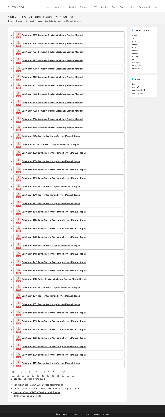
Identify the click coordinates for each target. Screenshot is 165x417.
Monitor (135, 53)
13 (13, 375)
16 (28, 375)
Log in (134, 84)
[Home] (10, 21)
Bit (86, 414)
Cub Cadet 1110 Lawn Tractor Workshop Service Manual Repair (54, 178)
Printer (135, 50)
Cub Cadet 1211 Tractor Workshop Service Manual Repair (51, 203)
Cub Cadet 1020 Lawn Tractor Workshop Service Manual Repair (54, 152)
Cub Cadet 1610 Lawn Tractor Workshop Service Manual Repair (54, 321)
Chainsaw (136, 69)
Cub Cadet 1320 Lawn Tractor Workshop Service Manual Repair (54, 237)
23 (63, 375)
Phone (134, 44)
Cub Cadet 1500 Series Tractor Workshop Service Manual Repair (54, 279)
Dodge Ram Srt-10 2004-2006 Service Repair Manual (38, 384)
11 (57, 371)
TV (133, 38)
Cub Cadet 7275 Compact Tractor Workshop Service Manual (52, 110)
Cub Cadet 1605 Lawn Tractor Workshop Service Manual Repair (54, 312)
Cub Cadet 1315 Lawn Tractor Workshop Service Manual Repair (54, 228)
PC (133, 59)
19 (43, 375)
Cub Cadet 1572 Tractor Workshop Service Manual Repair (51, 304)
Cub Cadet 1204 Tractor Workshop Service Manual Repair (51, 186)
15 (23, 375)
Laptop (135, 56)
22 (58, 375)
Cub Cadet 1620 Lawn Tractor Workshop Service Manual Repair (54, 337)
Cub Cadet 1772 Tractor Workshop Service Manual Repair (51, 363)
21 (53, 375)
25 (73, 375)
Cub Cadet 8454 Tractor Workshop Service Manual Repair (51, 136)
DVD (134, 41)
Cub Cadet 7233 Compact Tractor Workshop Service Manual (52, 43)
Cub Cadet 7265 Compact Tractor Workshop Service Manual (52, 77)
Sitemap (106, 414)
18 (38, 375)
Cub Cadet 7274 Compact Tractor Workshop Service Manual (52, 102)
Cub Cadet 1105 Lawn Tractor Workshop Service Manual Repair (54, 169)
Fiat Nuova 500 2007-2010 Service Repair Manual (36, 392)
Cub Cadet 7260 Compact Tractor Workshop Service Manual (52, 68)
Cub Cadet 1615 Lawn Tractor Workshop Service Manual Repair (54, 329)
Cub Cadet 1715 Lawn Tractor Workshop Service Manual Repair (54, 346)
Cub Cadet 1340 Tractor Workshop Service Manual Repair (51, 245)
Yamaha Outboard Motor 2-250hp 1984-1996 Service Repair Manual (46, 388)
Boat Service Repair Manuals (27, 395)
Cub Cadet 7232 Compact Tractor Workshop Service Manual (52, 35)
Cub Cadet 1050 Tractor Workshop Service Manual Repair (51, 161)
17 (33, 375)
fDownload (16, 7)
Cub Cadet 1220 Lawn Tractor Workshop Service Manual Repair (54, 220)
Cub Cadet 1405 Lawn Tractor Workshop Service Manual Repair (54, 253)
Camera (135, 35)
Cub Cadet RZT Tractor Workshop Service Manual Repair (50, 144)
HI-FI (134, 47)
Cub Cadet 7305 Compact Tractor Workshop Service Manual (52, 127)
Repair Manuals (77, 414)
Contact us (97, 414)
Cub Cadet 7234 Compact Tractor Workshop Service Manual (52, 51)
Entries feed (137, 87)
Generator (136, 62)
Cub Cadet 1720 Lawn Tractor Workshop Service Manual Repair (54, 354)
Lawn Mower (137, 66)
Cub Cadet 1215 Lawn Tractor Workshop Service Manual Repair (54, 211)
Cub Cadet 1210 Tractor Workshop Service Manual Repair (51, 194)
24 (68, 375)
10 (52, 371)
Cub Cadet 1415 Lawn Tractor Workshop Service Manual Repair (54, 262)
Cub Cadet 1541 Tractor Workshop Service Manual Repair (51, 295)
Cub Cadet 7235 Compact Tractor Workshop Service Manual (52, 60)
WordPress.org (138, 93)
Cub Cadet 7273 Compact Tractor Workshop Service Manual (52, 94)
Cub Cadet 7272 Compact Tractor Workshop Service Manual (52, 85)
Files (89, 414)
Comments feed (138, 90)
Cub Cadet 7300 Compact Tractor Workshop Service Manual (52, 119)
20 (48, 375)
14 (18, 375)
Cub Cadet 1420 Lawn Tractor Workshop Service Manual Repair (54, 270)
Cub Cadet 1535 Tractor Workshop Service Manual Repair (51, 287)
